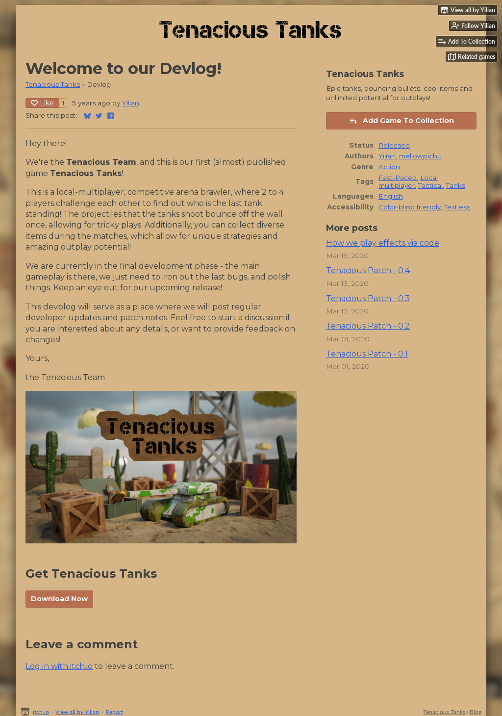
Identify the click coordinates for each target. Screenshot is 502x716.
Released (394, 145)
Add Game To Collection (401, 120)
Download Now (59, 598)
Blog (475, 712)
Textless (457, 207)
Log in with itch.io (59, 666)
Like (42, 103)
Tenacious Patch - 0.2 (368, 326)
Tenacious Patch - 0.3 (368, 298)
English (390, 196)
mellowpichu (420, 156)
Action (389, 167)
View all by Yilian (77, 712)
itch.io (41, 712)
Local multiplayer (408, 181)
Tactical (430, 185)
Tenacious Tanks (52, 84)
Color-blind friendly (409, 207)
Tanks (455, 185)
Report (114, 712)
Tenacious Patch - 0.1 (367, 353)
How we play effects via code (382, 243)
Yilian (130, 103)
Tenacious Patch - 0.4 (368, 270)
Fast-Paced (397, 177)
